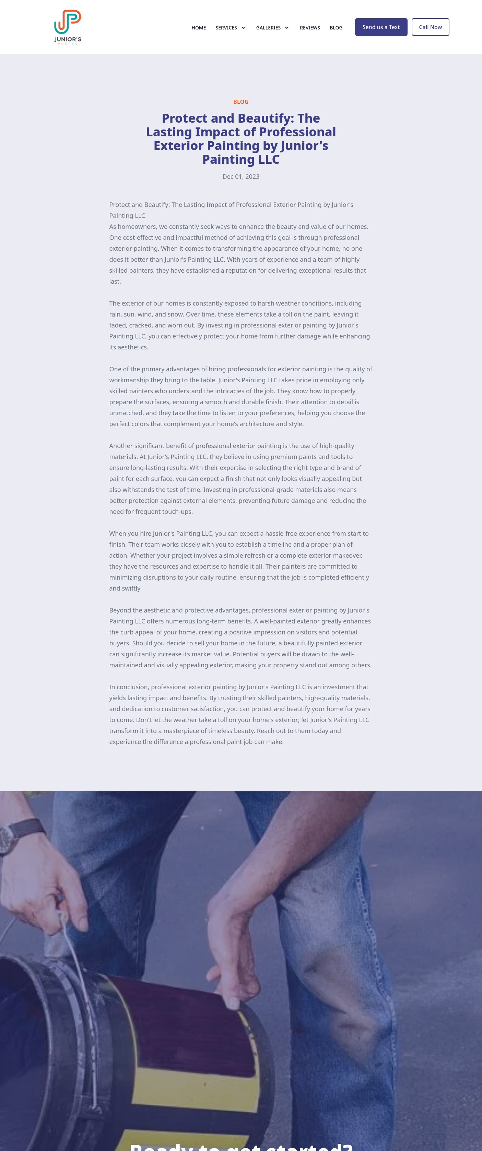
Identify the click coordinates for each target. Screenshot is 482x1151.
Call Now (430, 30)
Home (198, 30)
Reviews (310, 30)
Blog (336, 30)
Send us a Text (381, 30)
